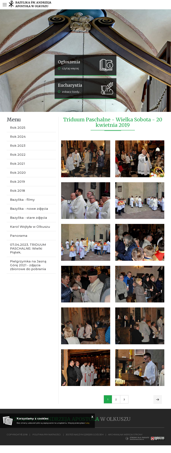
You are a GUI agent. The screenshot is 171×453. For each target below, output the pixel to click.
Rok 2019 (17, 182)
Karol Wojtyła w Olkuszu (30, 227)
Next (157, 399)
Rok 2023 (17, 146)
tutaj (87, 423)
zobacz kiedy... (69, 91)
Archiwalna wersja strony (125, 434)
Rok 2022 (18, 155)
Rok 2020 (18, 173)
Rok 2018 (17, 191)
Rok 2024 (18, 137)
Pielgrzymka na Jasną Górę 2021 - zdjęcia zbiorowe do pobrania (28, 265)
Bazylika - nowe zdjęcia (29, 209)
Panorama (18, 236)
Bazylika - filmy (22, 200)
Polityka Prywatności (46, 434)
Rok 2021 (17, 164)
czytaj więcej (68, 68)
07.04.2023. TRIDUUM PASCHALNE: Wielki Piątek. (28, 248)
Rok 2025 (17, 128)
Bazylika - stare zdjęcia (28, 218)
